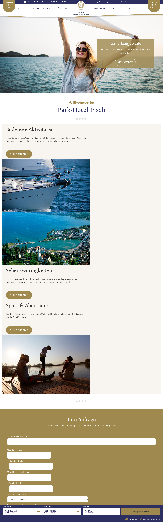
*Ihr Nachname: (90, 350)
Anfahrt (101, 2)
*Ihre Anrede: (89, 329)
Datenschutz (126, 491)
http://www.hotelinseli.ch (43, 418)
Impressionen (114, 2)
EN (65, 2)
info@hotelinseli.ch (33, 2)
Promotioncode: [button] (131, 519)
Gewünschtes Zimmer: (16, 351)
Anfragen (126, 2)
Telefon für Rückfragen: (93, 373)
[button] (22, 511)
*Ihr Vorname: (89, 339)
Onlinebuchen (154, 5)
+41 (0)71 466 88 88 (52, 2)
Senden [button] (15, 472)
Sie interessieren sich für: (18, 315)
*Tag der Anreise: (14, 329)
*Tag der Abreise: (51, 329)
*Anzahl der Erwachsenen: (18, 340)
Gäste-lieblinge (8, 5)
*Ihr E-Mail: (88, 362)
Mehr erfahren (127, 64)
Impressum (113, 491)
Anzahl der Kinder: (52, 340)
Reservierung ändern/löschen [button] (150, 519)
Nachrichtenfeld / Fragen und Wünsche (24, 362)
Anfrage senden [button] (81, 388)
